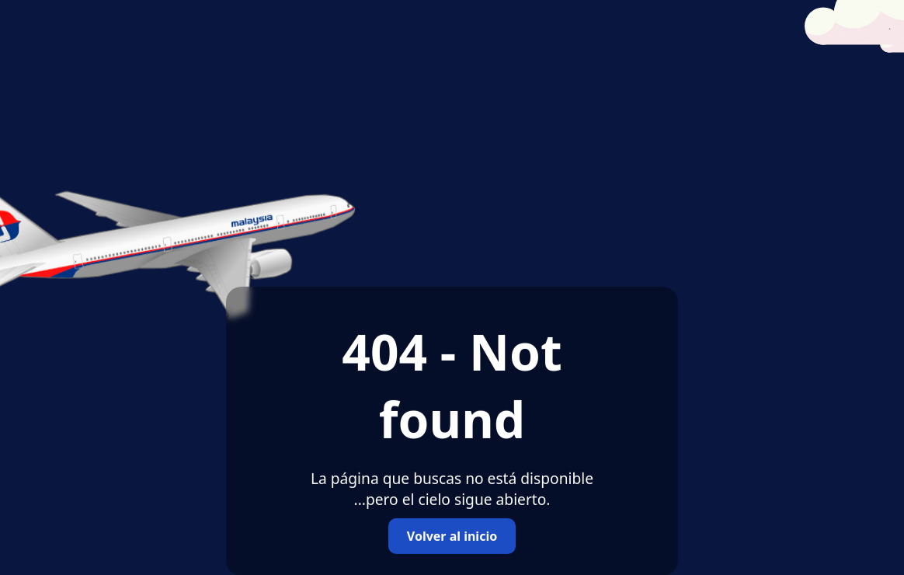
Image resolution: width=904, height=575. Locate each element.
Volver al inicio (452, 536)
